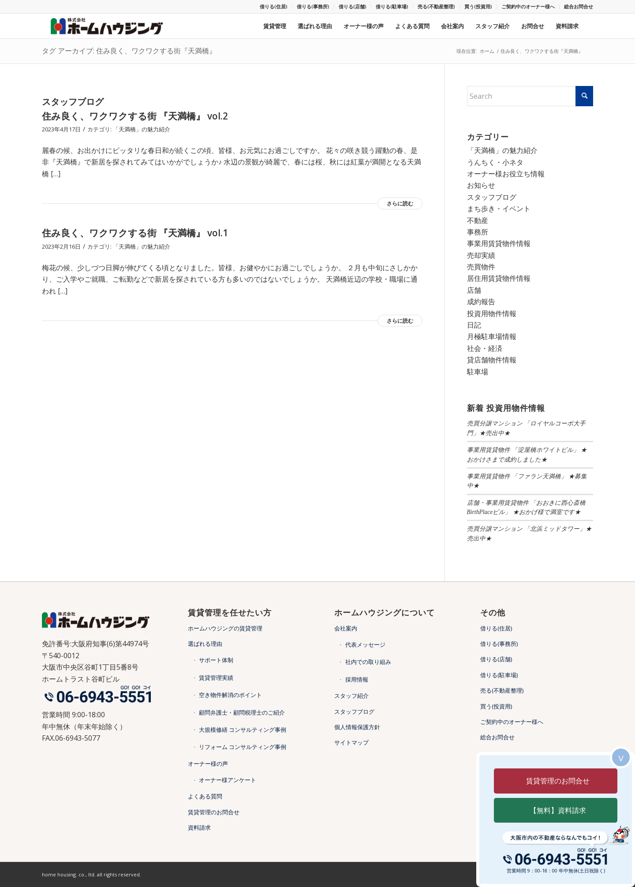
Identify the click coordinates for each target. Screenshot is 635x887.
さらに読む (400, 203)
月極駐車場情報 (491, 336)
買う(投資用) (478, 6)
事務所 (477, 232)
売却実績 (481, 255)
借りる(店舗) (352, 6)
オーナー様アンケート (227, 780)
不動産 (477, 220)
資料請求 (199, 827)
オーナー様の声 (208, 764)
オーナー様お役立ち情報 (506, 174)
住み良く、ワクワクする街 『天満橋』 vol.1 (135, 233)
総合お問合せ (578, 6)
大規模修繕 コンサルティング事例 (242, 730)
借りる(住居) (274, 6)
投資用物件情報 (491, 313)
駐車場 (477, 371)
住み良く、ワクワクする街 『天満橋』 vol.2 (135, 116)
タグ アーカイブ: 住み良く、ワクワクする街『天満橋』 (129, 51)
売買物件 (481, 267)
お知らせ (481, 185)
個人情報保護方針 (357, 727)
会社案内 (345, 628)
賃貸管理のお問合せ (213, 812)
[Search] (530, 96)
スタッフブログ (491, 197)
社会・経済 (484, 348)
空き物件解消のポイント (230, 695)
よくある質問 (205, 796)
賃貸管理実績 (216, 678)
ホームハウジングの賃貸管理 (225, 628)
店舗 (474, 290)
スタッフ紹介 (351, 696)
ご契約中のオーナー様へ (528, 6)
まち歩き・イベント (498, 208)
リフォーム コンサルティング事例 (242, 747)
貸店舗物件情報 (491, 360)
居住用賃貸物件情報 (498, 278)
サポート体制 (216, 660)
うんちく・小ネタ (495, 162)
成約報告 (481, 301)
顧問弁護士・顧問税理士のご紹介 (242, 712)
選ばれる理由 (205, 644)
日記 (474, 325)
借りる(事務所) (313, 6)
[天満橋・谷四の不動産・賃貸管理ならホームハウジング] (109, 26)
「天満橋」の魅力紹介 (141, 129)
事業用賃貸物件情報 (498, 243)
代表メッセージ (365, 644)
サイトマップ (351, 742)
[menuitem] (273, 6)
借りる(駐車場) (392, 6)
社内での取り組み (368, 662)
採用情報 (356, 679)
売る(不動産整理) (436, 6)
